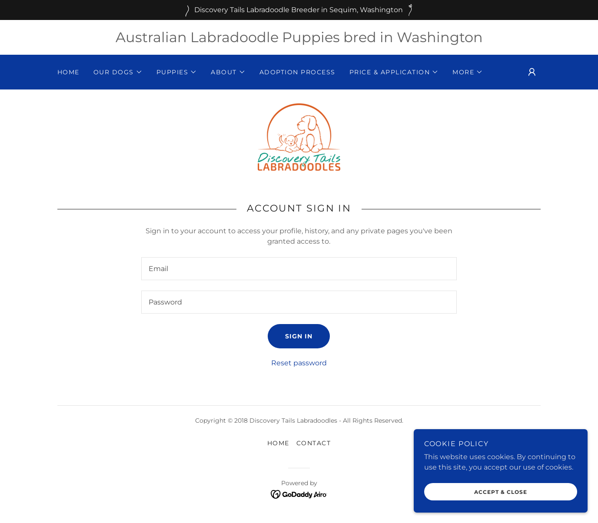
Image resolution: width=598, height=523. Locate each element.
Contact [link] (313, 443)
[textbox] (298, 268)
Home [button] (278, 443)
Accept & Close (500, 492)
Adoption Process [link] (297, 72)
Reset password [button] (299, 363)
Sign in (298, 336)
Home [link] (68, 72)
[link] (299, 136)
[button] (118, 72)
